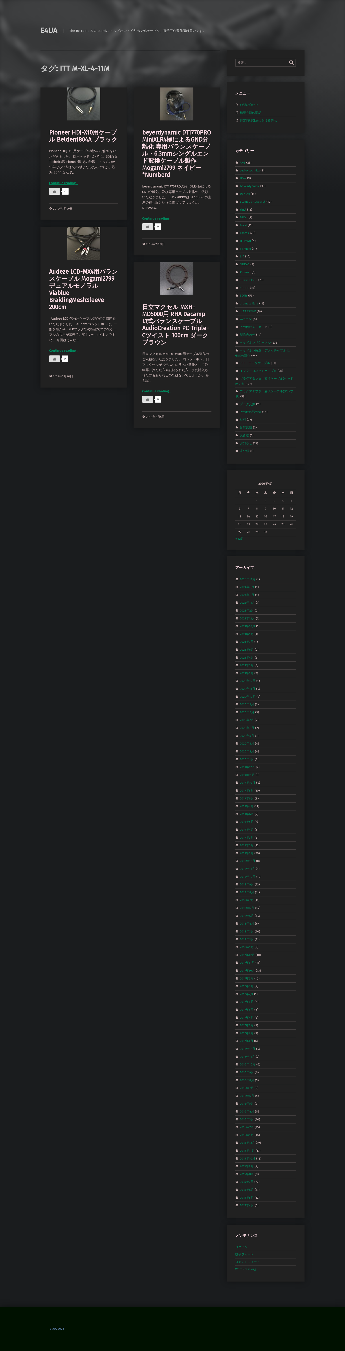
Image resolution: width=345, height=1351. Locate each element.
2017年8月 (247, 986)
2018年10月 (247, 876)
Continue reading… (63, 183)
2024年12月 (247, 579)
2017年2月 (246, 1033)
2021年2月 (247, 665)
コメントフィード (247, 1262)
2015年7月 (246, 1182)
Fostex (244, 233)
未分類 (244, 451)
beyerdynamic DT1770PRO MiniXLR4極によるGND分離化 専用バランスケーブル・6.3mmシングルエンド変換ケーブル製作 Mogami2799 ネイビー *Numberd (176, 153)
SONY (243, 295)
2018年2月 (247, 939)
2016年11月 (247, 1056)
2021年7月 (246, 642)
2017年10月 (247, 970)
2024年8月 (247, 587)
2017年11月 (247, 963)
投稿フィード (244, 1254)
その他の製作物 (250, 412)
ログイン (241, 1247)
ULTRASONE (248, 311)
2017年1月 (246, 1041)
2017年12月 (247, 955)
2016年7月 (247, 1088)
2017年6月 (247, 1002)
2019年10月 (247, 783)
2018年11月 (247, 869)
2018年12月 (247, 861)
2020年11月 (247, 689)
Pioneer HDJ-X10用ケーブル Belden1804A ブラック (83, 136)
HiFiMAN (245, 241)
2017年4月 (247, 1017)
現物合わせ (247, 335)
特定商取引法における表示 (258, 120)
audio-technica (250, 170)
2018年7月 (247, 900)
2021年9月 (247, 634)
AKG (242, 162)
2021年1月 (246, 673)
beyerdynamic (249, 186)
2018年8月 (247, 892)
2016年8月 (247, 1080)
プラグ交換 (247, 404)
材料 (243, 420)
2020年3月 (247, 743)
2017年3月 (246, 1025)
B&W (243, 178)
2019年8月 (247, 798)
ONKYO (245, 264)
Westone (246, 319)
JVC (242, 256)
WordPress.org (245, 1269)
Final (243, 209)
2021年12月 (247, 618)
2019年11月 (247, 775)
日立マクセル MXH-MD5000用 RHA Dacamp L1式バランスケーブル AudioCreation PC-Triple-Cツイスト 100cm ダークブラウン (175, 325)
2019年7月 (246, 806)
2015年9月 (247, 1166)
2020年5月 (247, 735)
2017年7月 (246, 994)
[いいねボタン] (54, 191)
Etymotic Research (253, 202)
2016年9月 (247, 1072)
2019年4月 (247, 830)
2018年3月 (247, 931)
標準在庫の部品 (250, 113)
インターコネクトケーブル (258, 371)
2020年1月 (247, 759)
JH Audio (245, 248)
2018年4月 (247, 923)
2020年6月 (247, 728)
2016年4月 (247, 1111)
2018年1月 (247, 947)
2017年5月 (246, 1010)
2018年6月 (247, 908)
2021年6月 (247, 650)
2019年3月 (247, 837)
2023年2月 (247, 610)
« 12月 (239, 539)
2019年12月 (247, 767)
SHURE (244, 288)
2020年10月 (248, 696)
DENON (245, 194)
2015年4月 (247, 1205)
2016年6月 (247, 1096)
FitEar (244, 217)
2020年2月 (247, 751)
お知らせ (246, 443)
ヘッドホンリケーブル (255, 342)
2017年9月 (246, 978)
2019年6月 (247, 814)
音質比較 (246, 427)
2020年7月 (247, 720)
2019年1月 (246, 853)
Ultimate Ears (249, 303)
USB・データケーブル (255, 363)
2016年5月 (247, 1103)
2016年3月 (247, 1119)
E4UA (48, 30)
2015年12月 (247, 1143)
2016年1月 (247, 1135)
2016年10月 (247, 1064)
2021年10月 (247, 626)
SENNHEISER (248, 280)
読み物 (244, 435)
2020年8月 (247, 712)
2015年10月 (247, 1158)
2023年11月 (247, 602)
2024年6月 (247, 595)
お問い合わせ (249, 105)
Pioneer (245, 272)
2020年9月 (247, 704)
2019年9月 (247, 790)
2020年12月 (247, 681)
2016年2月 (247, 1127)
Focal (243, 225)
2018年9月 (247, 884)
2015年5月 (247, 1197)
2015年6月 (247, 1190)
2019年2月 (247, 845)
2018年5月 (247, 916)
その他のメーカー (252, 327)
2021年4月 (247, 657)
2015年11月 (247, 1151)
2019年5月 (247, 822)
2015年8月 (247, 1174)
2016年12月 (247, 1049)
